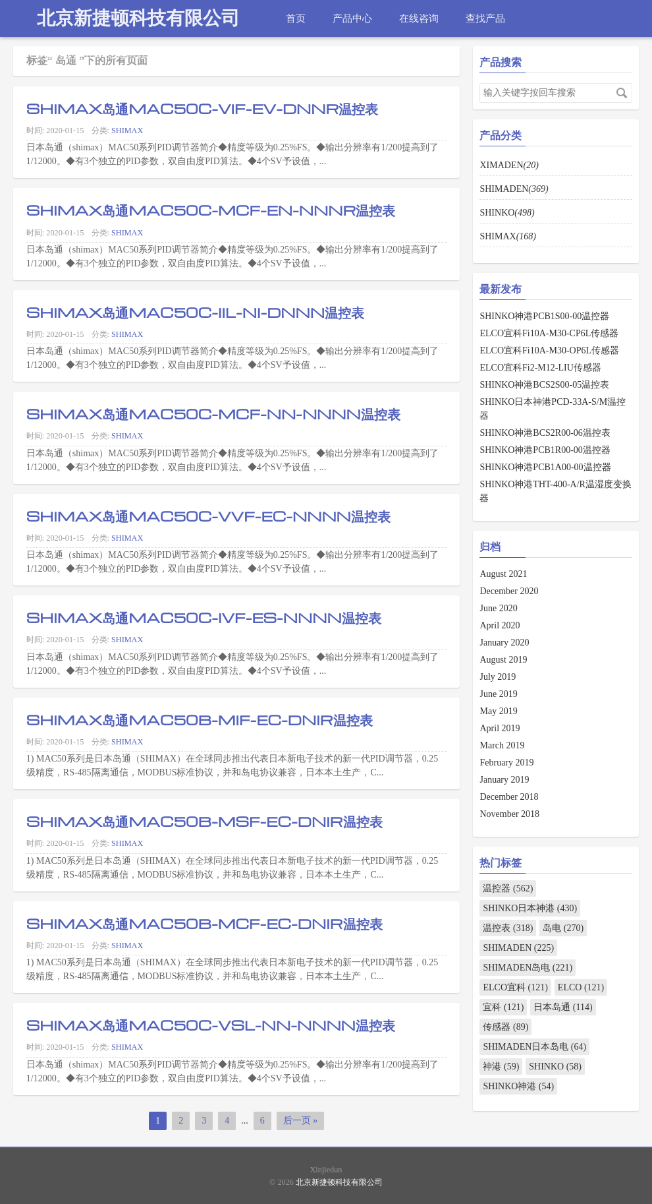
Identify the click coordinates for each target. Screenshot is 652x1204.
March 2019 (501, 745)
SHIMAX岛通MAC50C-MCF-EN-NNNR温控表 (211, 209)
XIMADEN (508, 165)
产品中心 (352, 18)
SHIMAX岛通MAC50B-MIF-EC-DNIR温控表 (199, 719)
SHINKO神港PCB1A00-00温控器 (545, 467)
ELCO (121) (581, 987)
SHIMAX (127, 130)
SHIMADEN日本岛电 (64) (534, 1047)
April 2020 (499, 625)
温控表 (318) (508, 928)
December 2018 (508, 797)
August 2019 (503, 660)
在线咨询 (419, 18)
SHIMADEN (513, 189)
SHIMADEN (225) (518, 948)
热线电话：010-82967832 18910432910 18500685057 (149, 55)
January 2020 (504, 642)
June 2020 (498, 608)
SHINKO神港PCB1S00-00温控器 (544, 316)
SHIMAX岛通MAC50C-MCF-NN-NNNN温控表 (213, 413)
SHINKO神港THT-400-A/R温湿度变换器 (555, 491)
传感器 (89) (505, 1027)
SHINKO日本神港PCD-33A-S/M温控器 (552, 409)
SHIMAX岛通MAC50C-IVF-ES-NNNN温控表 (203, 617)
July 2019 (497, 677)
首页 (296, 18)
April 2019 (499, 728)
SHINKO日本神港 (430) (530, 908)
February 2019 (506, 763)
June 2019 (498, 694)
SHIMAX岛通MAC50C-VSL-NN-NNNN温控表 (210, 1024)
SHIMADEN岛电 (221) (527, 968)
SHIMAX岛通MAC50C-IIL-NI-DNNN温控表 (195, 312)
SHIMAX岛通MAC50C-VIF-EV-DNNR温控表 (202, 108)
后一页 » (300, 1121)
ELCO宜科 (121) (515, 987)
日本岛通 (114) (562, 1007)
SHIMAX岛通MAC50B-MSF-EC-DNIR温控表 (204, 821)
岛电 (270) (563, 928)
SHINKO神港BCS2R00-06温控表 (544, 433)
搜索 (622, 93)
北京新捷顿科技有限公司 (138, 18)
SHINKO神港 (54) (518, 1086)
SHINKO (506, 213)
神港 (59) (501, 1066)
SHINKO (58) (555, 1066)
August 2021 (503, 574)
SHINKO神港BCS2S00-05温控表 (544, 385)
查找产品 (485, 18)
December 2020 (508, 591)
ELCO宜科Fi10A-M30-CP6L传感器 (548, 333)
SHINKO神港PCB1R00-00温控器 (544, 450)
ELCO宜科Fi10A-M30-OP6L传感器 (549, 350)
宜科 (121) (503, 1007)
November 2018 (509, 814)
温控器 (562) (508, 888)
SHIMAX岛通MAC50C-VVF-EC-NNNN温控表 (208, 515)
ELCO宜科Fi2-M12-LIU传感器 (540, 368)
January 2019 (504, 780)
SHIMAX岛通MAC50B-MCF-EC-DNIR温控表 (204, 923)
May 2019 (498, 711)
